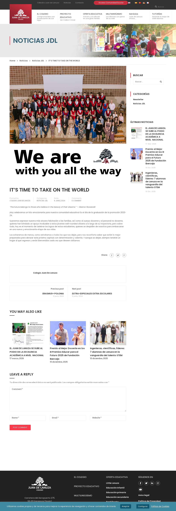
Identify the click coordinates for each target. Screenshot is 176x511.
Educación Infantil (115, 487)
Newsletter (138, 99)
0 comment (76, 201)
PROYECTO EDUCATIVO (86, 486)
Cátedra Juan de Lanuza (48, 2)
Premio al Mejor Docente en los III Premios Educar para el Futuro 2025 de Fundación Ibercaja (155, 156)
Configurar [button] (143, 506)
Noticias (67, 2)
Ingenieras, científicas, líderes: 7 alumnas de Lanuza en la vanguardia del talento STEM (107, 352)
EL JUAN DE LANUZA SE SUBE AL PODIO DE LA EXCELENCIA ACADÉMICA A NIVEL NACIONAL (27, 352)
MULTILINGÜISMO (114, 13)
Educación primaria (116, 492)
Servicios (133, 13)
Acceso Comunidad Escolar (111, 2)
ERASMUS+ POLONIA (53, 293)
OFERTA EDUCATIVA (92, 13)
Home (12, 60)
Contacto (79, 2)
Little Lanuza (112, 483)
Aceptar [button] (125, 506)
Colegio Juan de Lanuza (20, 201)
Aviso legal (143, 495)
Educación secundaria (117, 497)
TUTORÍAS (157, 13)
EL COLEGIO (42, 13)
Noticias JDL (38, 60)
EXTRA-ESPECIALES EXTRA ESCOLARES (92, 293)
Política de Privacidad (149, 501)
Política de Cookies (160, 506)
